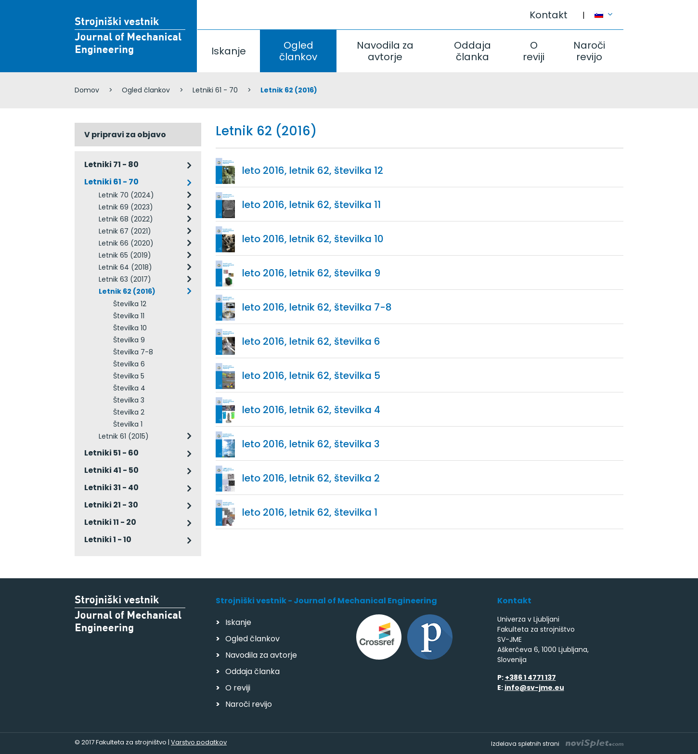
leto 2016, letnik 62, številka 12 (312, 170)
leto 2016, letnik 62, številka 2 (311, 478)
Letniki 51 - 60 (111, 452)
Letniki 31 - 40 (111, 487)
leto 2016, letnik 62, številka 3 (311, 444)
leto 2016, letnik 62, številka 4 (311, 409)
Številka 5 (128, 376)
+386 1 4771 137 (530, 677)
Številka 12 (129, 304)
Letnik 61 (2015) (124, 436)
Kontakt (549, 15)
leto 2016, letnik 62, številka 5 (311, 375)
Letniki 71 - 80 (111, 164)
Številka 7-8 (133, 352)
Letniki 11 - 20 (110, 522)
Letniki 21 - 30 (111, 504)
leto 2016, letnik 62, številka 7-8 (317, 307)
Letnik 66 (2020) (126, 243)
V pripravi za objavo (125, 134)
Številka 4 (129, 388)
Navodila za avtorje (385, 51)
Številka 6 (129, 364)
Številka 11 (128, 316)
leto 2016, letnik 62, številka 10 (313, 239)
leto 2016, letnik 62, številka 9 (311, 273)
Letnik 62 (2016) (127, 291)
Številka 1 (127, 424)
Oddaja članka (472, 51)
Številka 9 (129, 340)
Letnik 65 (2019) (125, 255)
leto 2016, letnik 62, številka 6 (311, 341)
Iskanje (228, 51)
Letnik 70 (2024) (126, 195)
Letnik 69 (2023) (126, 207)
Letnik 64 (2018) (125, 267)
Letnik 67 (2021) (125, 231)
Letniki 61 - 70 (215, 90)
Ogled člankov (298, 51)
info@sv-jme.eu (534, 687)
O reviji (533, 51)
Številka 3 (128, 400)
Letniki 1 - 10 (107, 539)
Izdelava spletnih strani (557, 744)
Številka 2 (128, 412)
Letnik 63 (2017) (125, 279)
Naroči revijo (589, 51)
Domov (87, 90)
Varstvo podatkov (199, 742)
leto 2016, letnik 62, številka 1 (309, 512)
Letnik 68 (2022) (126, 219)
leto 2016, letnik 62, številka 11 (311, 204)
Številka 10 (130, 328)
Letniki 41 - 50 (111, 470)
